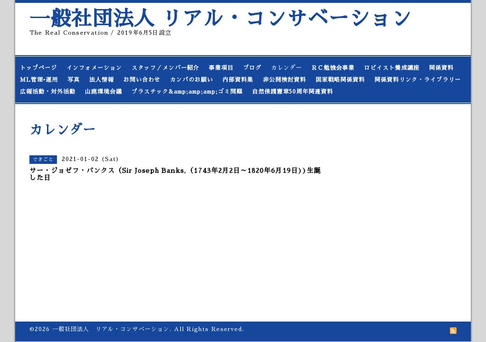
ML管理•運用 (39, 80)
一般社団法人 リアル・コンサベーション (220, 19)
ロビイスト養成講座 (392, 68)
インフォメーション (94, 68)
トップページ (38, 68)
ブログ (252, 68)
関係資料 (441, 68)
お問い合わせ (141, 80)
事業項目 (221, 68)
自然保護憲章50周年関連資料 (292, 92)
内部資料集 (238, 80)
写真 (73, 80)
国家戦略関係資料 (340, 80)
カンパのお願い (191, 80)
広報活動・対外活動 (47, 92)
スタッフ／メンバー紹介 (165, 68)
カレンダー (286, 68)
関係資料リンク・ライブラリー (417, 80)
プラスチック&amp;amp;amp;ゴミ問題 (187, 92)
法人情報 (101, 80)
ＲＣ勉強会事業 (333, 68)
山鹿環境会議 (103, 92)
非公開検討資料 (284, 80)
